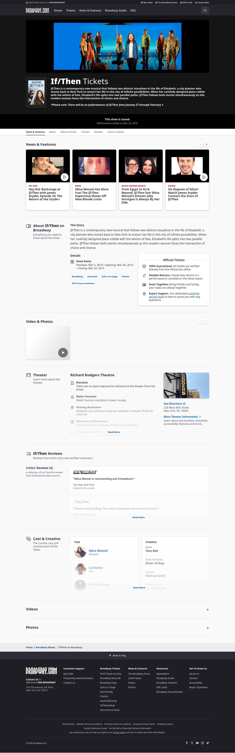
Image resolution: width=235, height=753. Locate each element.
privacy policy (119, 732)
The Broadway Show (166, 2)
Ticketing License (165, 724)
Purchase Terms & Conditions (117, 724)
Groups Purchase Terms (144, 724)
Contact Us (32, 679)
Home (29, 647)
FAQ (133, 10)
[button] (206, 144)
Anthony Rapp (99, 584)
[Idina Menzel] (80, 551)
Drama (125, 276)
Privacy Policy (68, 724)
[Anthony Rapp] (80, 585)
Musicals (92, 276)
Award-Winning (108, 701)
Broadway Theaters (167, 683)
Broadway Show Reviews (170, 692)
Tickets (71, 10)
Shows (58, 10)
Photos (132, 687)
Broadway (77, 276)
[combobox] (190, 10)
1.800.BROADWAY (45, 2)
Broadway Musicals (110, 678)
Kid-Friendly (106, 692)
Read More (114, 432)
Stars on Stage (110, 276)
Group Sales (202, 2)
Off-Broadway (107, 705)
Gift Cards (186, 2)
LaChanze (96, 568)
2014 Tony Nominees (83, 283)
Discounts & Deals (110, 710)
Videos (131, 683)
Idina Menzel (98, 551)
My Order (147, 2)
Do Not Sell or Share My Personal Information (130, 728)
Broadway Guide (115, 10)
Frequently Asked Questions (78, 678)
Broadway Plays (108, 683)
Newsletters (163, 673)
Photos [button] (32, 627)
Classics (104, 696)
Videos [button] (32, 609)
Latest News (134, 678)
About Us (194, 673)
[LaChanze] (80, 568)
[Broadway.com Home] (37, 10)
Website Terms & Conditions (89, 724)
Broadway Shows (44, 647)
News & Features (90, 10)
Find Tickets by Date (111, 673)
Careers (193, 678)
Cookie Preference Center (95, 728)
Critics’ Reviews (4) (39, 467)
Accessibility (195, 683)
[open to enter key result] (205, 10)
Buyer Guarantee (198, 687)
